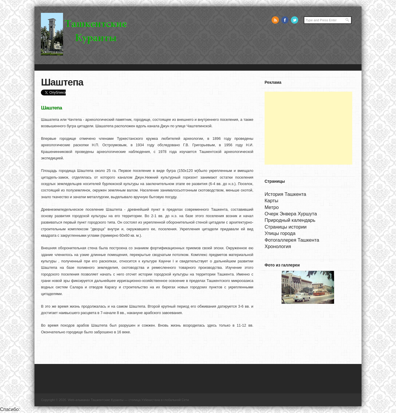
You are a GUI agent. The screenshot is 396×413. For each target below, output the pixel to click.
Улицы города (280, 233)
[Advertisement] (308, 128)
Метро (272, 207)
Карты (271, 200)
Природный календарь (290, 220)
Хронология (278, 246)
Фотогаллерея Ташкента (292, 240)
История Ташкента (285, 194)
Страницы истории (286, 226)
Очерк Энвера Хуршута (291, 213)
